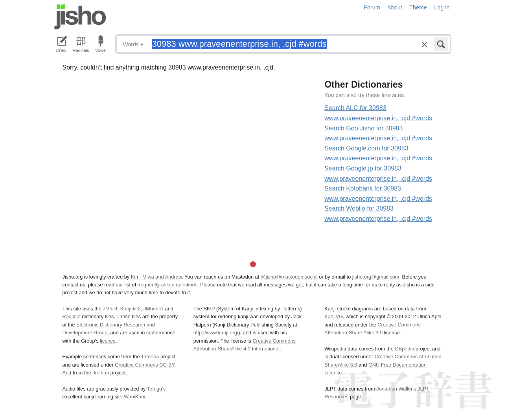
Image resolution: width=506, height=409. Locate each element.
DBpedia (404, 349)
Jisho (80, 16)
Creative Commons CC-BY (144, 365)
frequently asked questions (167, 285)
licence (108, 341)
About (394, 7)
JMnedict (154, 309)
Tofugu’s (156, 389)
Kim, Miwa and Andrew (156, 277)
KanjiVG (333, 316)
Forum (372, 7)
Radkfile (72, 316)
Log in (441, 7)
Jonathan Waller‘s (396, 389)
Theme (418, 7)
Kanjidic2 (130, 309)
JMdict (110, 309)
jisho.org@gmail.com (375, 277)
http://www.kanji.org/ (216, 333)
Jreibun (100, 373)
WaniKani (134, 397)
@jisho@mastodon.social (289, 277)
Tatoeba (150, 356)
